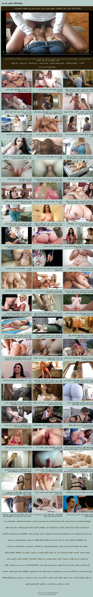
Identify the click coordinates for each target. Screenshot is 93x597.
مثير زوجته (22, 63)
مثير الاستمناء (32, 63)
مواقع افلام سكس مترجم (11, 3)
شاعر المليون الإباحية (56, 63)
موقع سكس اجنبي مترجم (46, 67)
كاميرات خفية (42, 63)
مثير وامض (13, 63)
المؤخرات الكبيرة (70, 63)
